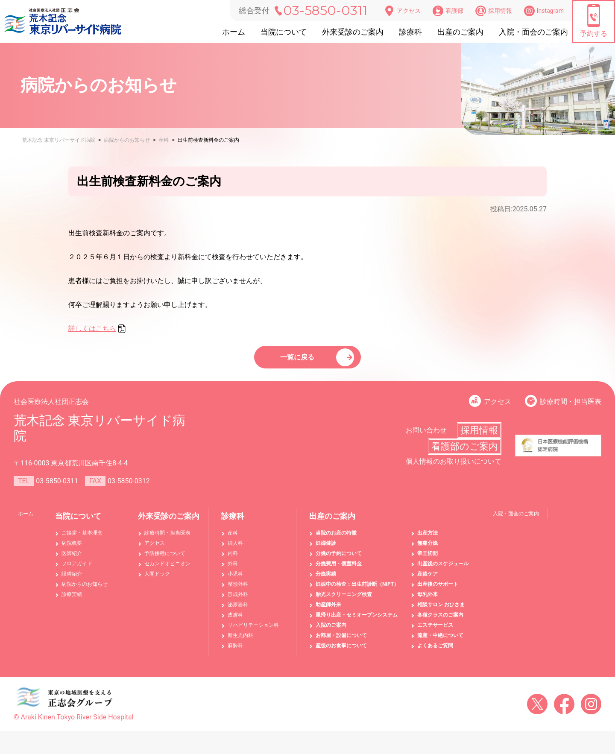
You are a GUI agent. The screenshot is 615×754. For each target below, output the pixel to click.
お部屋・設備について (341, 641)
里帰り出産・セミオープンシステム (357, 620)
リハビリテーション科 (253, 631)
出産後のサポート (437, 590)
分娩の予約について (339, 559)
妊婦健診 (326, 549)
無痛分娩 (427, 549)
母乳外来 (427, 600)
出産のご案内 (460, 31)
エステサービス (435, 631)
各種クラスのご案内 (440, 620)
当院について (284, 31)
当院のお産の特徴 (336, 538)
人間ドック (157, 579)
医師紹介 (72, 559)
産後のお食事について (341, 651)
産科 (233, 538)
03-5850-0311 (325, 10)
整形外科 (238, 590)
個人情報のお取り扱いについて (453, 467)
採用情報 (493, 11)
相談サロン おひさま (441, 610)
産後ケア (427, 579)
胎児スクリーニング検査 (344, 600)
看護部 (448, 11)
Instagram (544, 11)
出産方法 (427, 538)
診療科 (410, 31)
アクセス (402, 11)
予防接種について (164, 559)
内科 (233, 559)
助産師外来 (328, 610)
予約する (593, 21)
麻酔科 (235, 651)
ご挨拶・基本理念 (82, 538)
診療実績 (72, 600)
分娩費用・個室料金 (339, 569)
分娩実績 (326, 579)
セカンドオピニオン (167, 569)
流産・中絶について (440, 641)
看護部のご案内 (464, 452)
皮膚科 (235, 620)
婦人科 (235, 549)
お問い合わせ (426, 436)
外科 (233, 569)
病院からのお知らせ (85, 590)
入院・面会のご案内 (533, 31)
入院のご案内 (331, 631)
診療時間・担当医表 (570, 407)
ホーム (233, 31)
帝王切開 (427, 559)
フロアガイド (77, 569)
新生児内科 (240, 641)
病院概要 (72, 549)
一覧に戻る (299, 360)
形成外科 (238, 600)
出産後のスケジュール (443, 569)
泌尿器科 (238, 610)
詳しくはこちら (92, 328)
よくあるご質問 (435, 651)
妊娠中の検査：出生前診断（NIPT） (357, 590)
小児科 (235, 579)
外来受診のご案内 (353, 31)
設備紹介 (72, 579)
